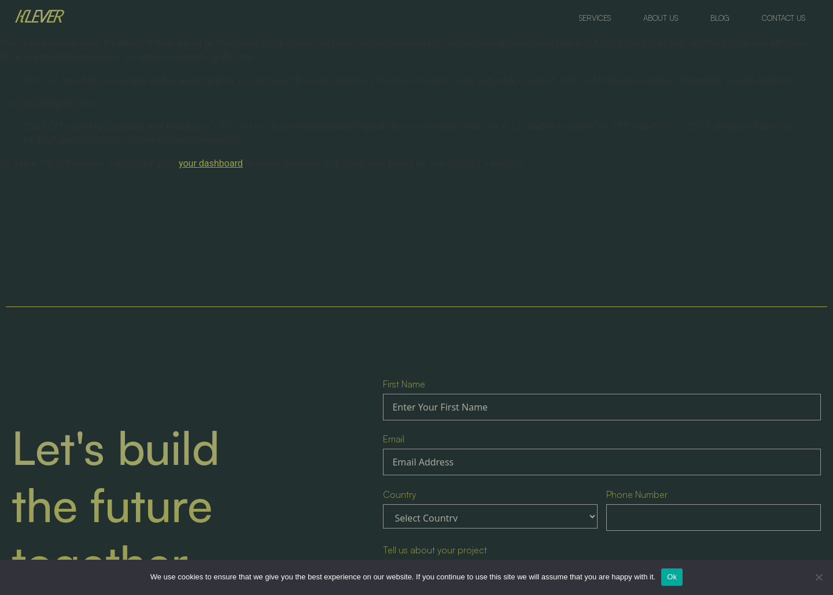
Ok (672, 576)
